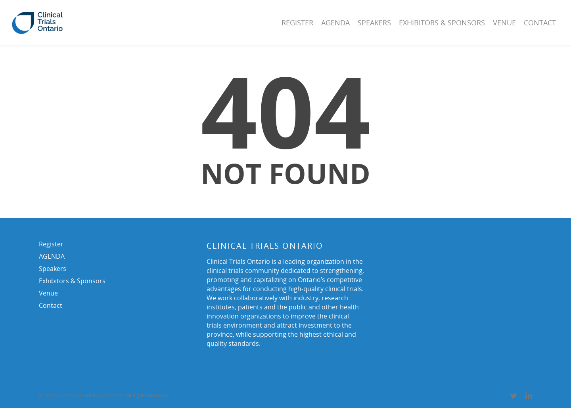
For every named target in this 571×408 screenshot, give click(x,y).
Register (297, 22)
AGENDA (335, 22)
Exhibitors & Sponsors (442, 22)
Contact (540, 22)
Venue (504, 22)
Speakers (374, 22)
